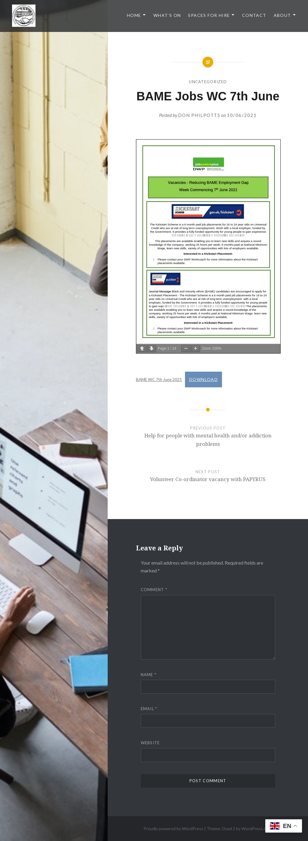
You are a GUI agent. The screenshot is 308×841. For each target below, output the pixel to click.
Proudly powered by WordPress (173, 828)
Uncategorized (208, 81)
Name (149, 674)
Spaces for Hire (209, 15)
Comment (154, 589)
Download (203, 379)
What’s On (167, 15)
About (282, 15)
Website (150, 742)
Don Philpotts (199, 115)
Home (134, 15)
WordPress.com (257, 828)
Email (149, 708)
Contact (254, 15)
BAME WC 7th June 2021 (159, 379)
